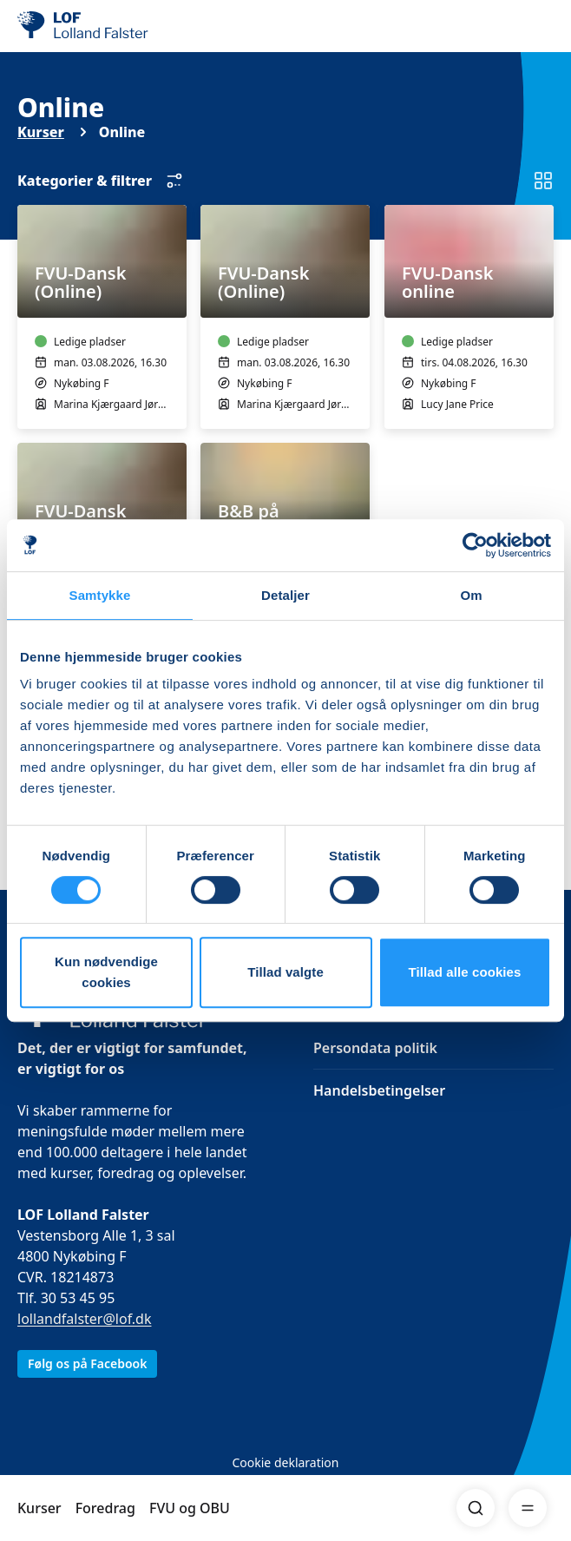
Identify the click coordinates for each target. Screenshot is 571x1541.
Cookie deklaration (285, 1462)
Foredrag (105, 1508)
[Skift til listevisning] (543, 180)
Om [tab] (471, 595)
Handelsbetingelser (379, 1090)
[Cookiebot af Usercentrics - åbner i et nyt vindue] (475, 545)
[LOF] (105, 26)
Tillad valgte (285, 972)
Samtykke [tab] (100, 595)
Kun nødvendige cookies (106, 972)
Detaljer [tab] (285, 595)
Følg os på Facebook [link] (87, 1363)
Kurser (39, 1508)
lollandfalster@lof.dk (84, 1318)
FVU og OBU (189, 1508)
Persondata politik (375, 1047)
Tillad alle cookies (464, 972)
